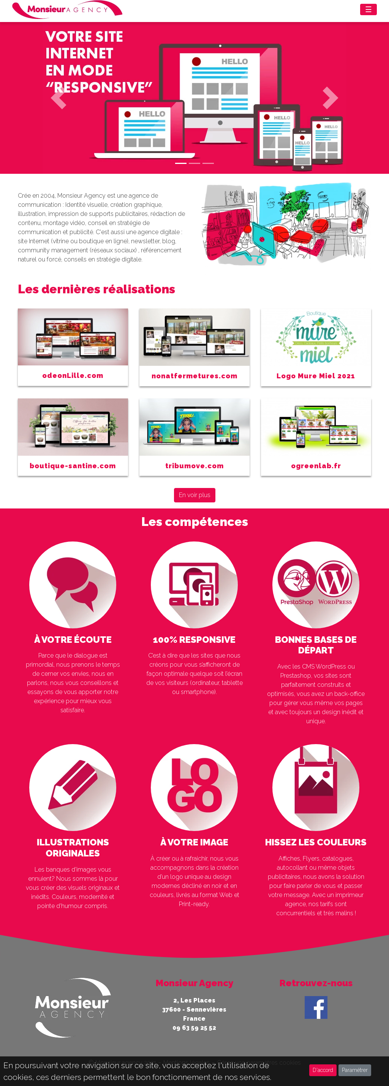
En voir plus (194, 495)
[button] (58, 98)
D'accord (323, 1070)
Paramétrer (355, 1070)
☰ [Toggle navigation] (368, 9)
